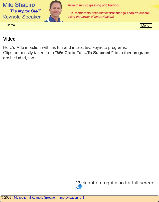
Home (11, 25)
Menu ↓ (146, 25)
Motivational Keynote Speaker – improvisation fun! (49, 197)
